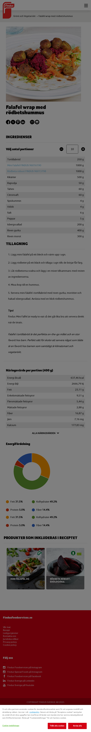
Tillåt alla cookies (57, 726)
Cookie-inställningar (10, 726)
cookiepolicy (34, 712)
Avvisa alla (77, 726)
